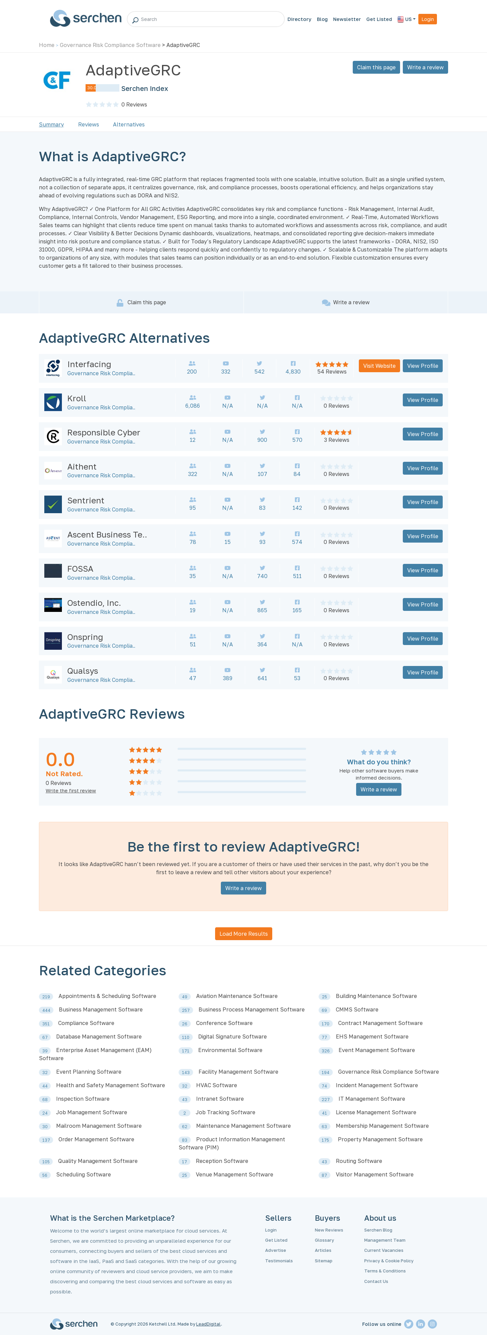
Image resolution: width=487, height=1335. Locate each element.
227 (326, 1099)
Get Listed (379, 19)
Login (427, 19)
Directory (299, 19)
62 (184, 1126)
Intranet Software (220, 1098)
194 (325, 1072)
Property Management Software (380, 1139)
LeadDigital (208, 1324)
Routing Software (359, 1161)
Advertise (275, 1250)
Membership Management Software (382, 1125)
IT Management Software (372, 1098)
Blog (322, 19)
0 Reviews (336, 405)
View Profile (422, 365)
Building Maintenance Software (376, 996)
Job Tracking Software (225, 1112)
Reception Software (222, 1161)
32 (45, 1072)
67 (45, 1037)
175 (325, 1140)
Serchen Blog (378, 1230)
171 (185, 1050)
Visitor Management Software (375, 1174)
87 (324, 1175)
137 (46, 1140)
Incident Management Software (377, 1085)
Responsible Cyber (103, 432)
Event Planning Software (88, 1071)
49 (184, 996)
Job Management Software (91, 1112)
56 (44, 1175)
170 (325, 1023)
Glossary (324, 1240)
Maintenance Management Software (243, 1125)
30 (45, 1126)
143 (186, 1072)
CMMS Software (357, 1009)
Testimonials (279, 1260)
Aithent (82, 466)
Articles (323, 1250)
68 (45, 1099)
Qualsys (82, 670)
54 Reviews (332, 371)
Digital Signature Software (232, 1036)
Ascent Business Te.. (107, 534)
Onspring (85, 637)
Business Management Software (101, 1009)
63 (324, 1126)
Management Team (384, 1240)
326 (326, 1050)
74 (324, 1086)
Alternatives (129, 124)
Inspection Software (83, 1098)
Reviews (134, 104)
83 (184, 1140)
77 (324, 1037)
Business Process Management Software (252, 1009)
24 (45, 1113)
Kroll (76, 398)
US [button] (404, 19)
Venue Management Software (234, 1174)
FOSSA (80, 568)
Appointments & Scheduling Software (107, 996)
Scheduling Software (83, 1174)
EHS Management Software (372, 1036)
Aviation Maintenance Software (237, 996)
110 (185, 1037)
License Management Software (376, 1112)
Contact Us (376, 1281)
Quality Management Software (98, 1161)
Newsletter (347, 19)
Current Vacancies (383, 1250)
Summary (51, 124)
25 (324, 996)
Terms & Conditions (385, 1270)
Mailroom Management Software (99, 1125)
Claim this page (376, 67)
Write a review (425, 67)
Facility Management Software (238, 1071)
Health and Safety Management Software (110, 1085)
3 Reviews (336, 439)
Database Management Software (99, 1036)
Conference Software (224, 1023)
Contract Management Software (380, 1023)
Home (46, 45)
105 (46, 1161)
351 (46, 1023)
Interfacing (89, 364)
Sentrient (86, 500)
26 (184, 1023)
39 (45, 1050)
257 (186, 1010)
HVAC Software (216, 1085)
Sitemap (323, 1260)
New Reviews (329, 1230)
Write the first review (71, 790)
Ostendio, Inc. (94, 602)
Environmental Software (230, 1050)
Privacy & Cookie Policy (389, 1260)
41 (324, 1113)
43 (184, 1099)
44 (45, 1086)
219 (46, 996)
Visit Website (379, 365)
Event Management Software (377, 1050)
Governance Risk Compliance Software (110, 45)
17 (184, 1161)
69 (324, 1010)
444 (46, 1010)
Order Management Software (96, 1139)
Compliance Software (86, 1023)
